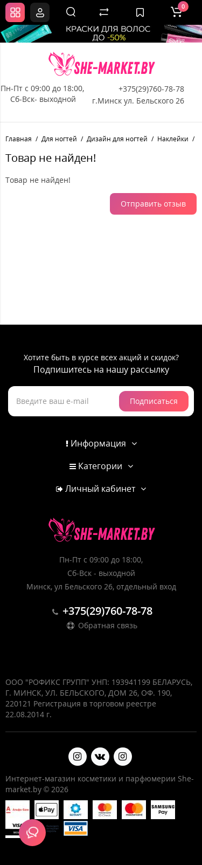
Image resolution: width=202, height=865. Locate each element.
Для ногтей (59, 138)
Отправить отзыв (153, 203)
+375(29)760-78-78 (151, 89)
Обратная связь (101, 625)
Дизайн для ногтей (117, 138)
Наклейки (173, 138)
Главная (18, 138)
